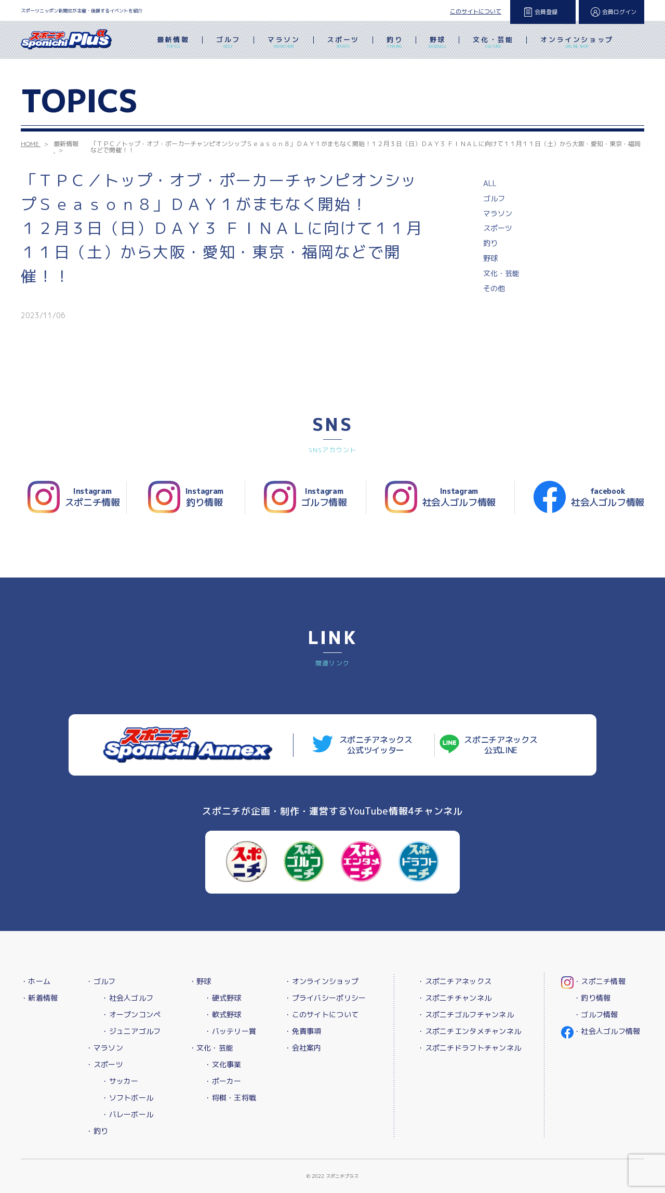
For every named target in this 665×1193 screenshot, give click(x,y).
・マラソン (104, 1048)
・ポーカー (222, 1081)
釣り (395, 43)
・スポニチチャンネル (454, 998)
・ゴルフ (100, 981)
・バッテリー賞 (230, 1031)
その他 (494, 288)
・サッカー (119, 1081)
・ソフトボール (127, 1098)
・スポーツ (104, 1064)
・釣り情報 (592, 998)
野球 (438, 43)
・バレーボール (127, 1114)
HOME (30, 143)
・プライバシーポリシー (325, 998)
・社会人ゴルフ (127, 998)
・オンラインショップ (321, 981)
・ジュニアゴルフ (131, 1031)
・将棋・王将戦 (230, 1098)
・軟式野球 (222, 1014)
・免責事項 (302, 1031)
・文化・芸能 (211, 1048)
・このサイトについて (321, 1014)
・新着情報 (39, 998)
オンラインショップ (576, 43)
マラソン (284, 43)
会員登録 (546, 12)
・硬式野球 (222, 998)
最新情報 (173, 43)
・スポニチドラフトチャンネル (469, 1048)
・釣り (97, 1131)
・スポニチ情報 (600, 981)
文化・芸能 (493, 43)
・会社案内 (302, 1048)
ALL (490, 183)
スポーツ (343, 43)
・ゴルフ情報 (596, 1014)
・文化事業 (222, 1064)
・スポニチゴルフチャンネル (465, 1014)
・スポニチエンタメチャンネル (469, 1031)
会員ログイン (619, 12)
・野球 (200, 981)
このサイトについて (475, 11)
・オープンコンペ (131, 1014)
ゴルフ (228, 43)
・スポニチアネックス (454, 981)
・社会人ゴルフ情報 (607, 1031)
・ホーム (35, 981)
